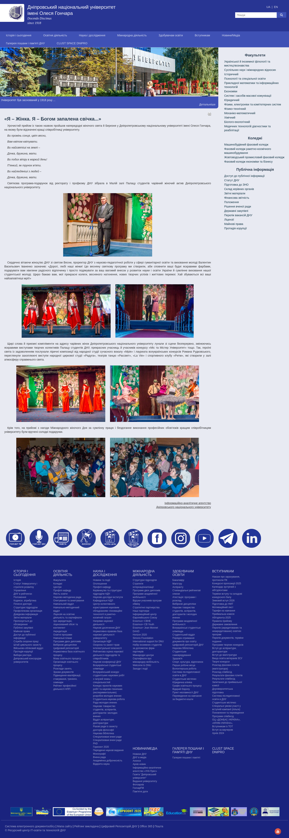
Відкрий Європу (181, 689)
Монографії (99, 753)
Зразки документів (63, 672)
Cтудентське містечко (184, 679)
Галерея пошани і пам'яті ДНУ (25, 43)
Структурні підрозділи (26, 607)
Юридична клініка (182, 682)
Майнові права (233, 224)
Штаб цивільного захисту (27, 644)
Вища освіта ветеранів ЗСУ (227, 658)
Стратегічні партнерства (146, 607)
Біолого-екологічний (237, 121)
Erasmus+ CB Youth (143, 624)
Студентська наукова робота (109, 699)
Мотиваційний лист (222, 607)
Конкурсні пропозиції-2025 (226, 583)
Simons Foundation (143, 638)
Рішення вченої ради (237, 206)
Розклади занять (62, 668)
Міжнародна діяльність (132, 35)
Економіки (230, 91)
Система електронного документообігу (30, 826)
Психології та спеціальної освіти (245, 78)
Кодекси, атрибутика (25, 600)
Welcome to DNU (142, 665)
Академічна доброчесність (107, 760)
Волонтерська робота (184, 668)
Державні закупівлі (236, 210)
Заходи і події (140, 668)
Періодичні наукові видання (108, 750)
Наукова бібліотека (103, 733)
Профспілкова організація (28, 610)
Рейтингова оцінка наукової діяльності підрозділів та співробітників (108, 655)
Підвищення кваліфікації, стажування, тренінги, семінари (67, 679)
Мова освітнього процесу (67, 658)
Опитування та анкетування (68, 600)
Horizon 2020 (140, 634)
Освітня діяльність (55, 35)
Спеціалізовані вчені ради (107, 736)
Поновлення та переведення (228, 712)
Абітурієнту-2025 (221, 617)
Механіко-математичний (239, 113)
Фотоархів (138, 784)
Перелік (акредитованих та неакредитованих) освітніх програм (227, 631)
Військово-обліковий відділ (28, 648)
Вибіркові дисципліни (65, 644)
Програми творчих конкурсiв (227, 644)
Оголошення (100, 583)
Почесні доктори (23, 604)
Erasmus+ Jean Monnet (145, 627)
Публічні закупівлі (23, 627)
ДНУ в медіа (139, 757)
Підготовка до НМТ (222, 604)
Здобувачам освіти (171, 35)
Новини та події (101, 580)
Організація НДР (102, 641)
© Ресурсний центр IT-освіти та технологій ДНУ (35, 830)
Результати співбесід (223, 678)
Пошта (159, 826)
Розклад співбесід (222, 672)
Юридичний (231, 100)
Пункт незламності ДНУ (185, 692)
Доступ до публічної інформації (244, 175)
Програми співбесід (223, 716)
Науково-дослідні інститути (108, 597)
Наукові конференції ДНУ (107, 662)
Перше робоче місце (183, 665)
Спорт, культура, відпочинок (187, 662)
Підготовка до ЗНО (236, 184)
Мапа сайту (65, 826)
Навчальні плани (62, 638)
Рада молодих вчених (105, 702)
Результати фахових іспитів (227, 675)
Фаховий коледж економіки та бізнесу (248, 161)
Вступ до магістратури (224, 655)
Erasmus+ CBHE (142, 621)
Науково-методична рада (67, 597)
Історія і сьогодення (18, 35)
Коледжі (57, 583)
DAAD (136, 631)
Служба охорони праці (26, 641)
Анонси (137, 760)
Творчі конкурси (221, 661)
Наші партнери (141, 610)
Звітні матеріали (234, 193)
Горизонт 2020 (101, 746)
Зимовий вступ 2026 (223, 600)
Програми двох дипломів (67, 641)
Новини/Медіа (231, 35)
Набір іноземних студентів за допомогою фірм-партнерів (147, 648)
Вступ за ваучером (222, 729)
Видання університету (145, 781)
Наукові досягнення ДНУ (106, 627)
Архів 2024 (218, 733)
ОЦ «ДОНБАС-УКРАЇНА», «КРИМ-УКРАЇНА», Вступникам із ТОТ (226, 723)
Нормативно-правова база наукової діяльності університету (107, 634)
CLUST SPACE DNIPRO (72, 43)
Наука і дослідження (92, 35)
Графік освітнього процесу (186, 685)
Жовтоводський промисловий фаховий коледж (254, 157)
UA (268, 7)
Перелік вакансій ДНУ (238, 215)
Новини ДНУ (140, 754)
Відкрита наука (101, 764)
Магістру (177, 583)
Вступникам (202, 35)
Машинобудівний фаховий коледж (246, 144)
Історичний (231, 74)
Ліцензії (229, 219)
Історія (17, 580)
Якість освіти (60, 593)
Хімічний (229, 117)
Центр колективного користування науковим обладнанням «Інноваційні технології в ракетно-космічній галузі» (107, 611)
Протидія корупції (235, 228)
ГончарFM (138, 788)
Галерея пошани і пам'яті (186, 757)
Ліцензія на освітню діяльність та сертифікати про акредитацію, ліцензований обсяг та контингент (67, 621)
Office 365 (146, 826)
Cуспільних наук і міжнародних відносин (250, 69)
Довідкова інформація (26, 614)
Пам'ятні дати (140, 791)
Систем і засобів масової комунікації (247, 95)
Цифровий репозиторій (66, 648)
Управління (20, 590)
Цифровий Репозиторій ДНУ (119, 826)
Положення (231, 202)
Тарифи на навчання (223, 610)
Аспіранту (177, 587)
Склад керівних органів (239, 189)
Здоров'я (177, 658)
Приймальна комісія (223, 614)
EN (276, 7)
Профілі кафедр (62, 590)
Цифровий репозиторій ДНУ (187, 644)
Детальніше (207, 104)
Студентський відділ (183, 634)
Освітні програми (62, 634)
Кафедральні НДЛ (103, 600)
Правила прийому (222, 621)
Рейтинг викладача (87, 826)
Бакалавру (178, 580)
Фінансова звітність (236, 197)
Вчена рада (99, 757)
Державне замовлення (224, 624)
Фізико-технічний (235, 108)
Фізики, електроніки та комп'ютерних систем (252, 104)
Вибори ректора (22, 655)
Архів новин (139, 764)
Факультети (59, 580)
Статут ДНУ (231, 180)
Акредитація (60, 631)
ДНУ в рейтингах (23, 593)
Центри (57, 587)
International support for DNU (148, 641)
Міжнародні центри (143, 655)
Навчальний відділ (63, 604)
